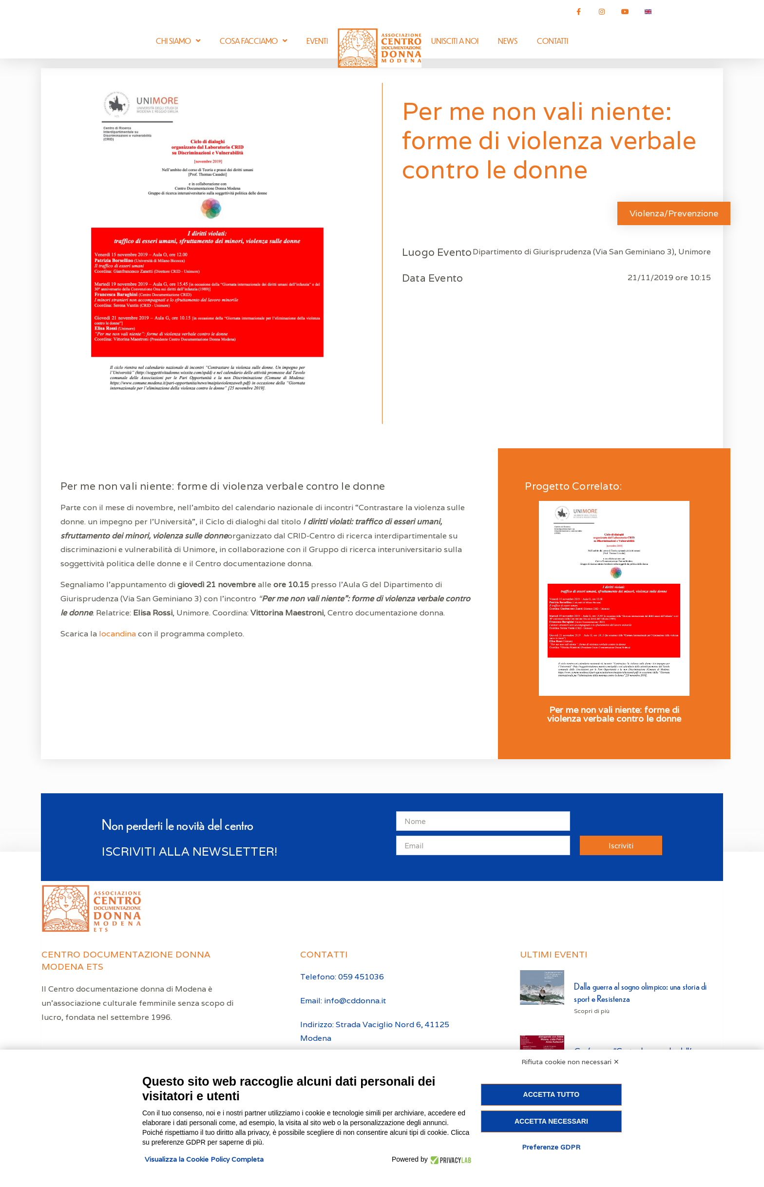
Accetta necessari (551, 1121)
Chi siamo (178, 40)
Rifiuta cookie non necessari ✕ (570, 1061)
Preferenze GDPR (551, 1147)
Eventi (317, 40)
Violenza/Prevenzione (674, 213)
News (507, 40)
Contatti (552, 40)
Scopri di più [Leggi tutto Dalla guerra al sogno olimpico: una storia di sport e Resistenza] (592, 1011)
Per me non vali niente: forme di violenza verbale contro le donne (614, 714)
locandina (118, 634)
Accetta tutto (551, 1094)
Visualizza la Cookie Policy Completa (204, 1159)
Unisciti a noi (454, 40)
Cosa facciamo (253, 40)
